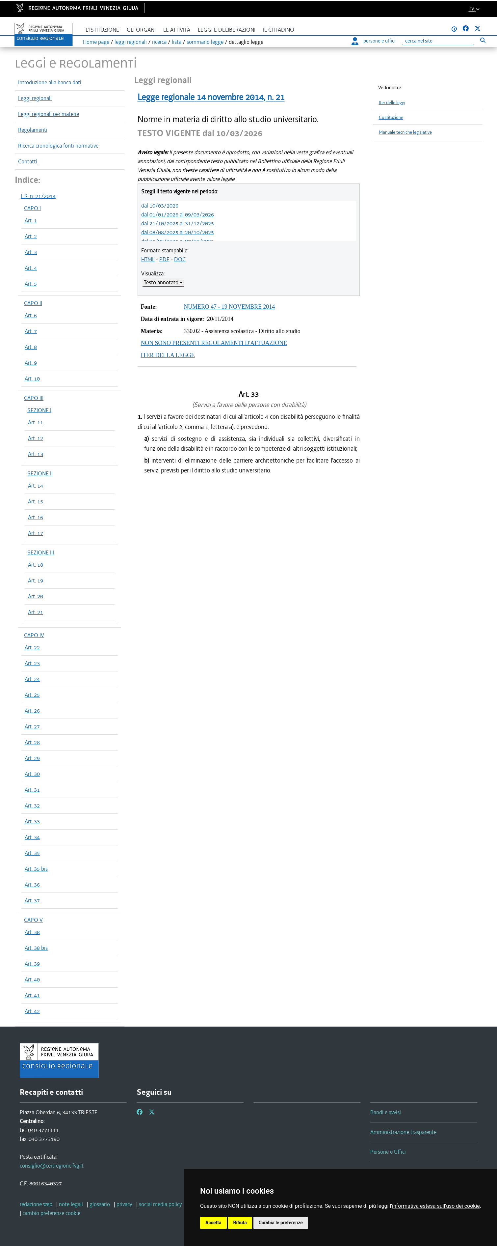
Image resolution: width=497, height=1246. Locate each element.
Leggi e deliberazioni (226, 29)
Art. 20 (35, 596)
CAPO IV (34, 635)
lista (176, 41)
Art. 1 (31, 220)
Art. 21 (35, 612)
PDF (164, 259)
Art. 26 (32, 710)
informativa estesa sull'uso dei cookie (436, 1206)
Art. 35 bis (36, 868)
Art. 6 (31, 315)
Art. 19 (35, 580)
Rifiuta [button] (240, 1222)
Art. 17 (35, 533)
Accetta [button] (213, 1222)
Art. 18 (35, 564)
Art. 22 (32, 647)
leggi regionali (131, 41)
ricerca (159, 41)
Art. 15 (35, 501)
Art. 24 (32, 679)
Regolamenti (32, 129)
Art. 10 (32, 378)
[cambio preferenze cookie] (51, 1213)
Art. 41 (32, 995)
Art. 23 (32, 663)
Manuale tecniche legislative (405, 132)
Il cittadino (278, 29)
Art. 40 (32, 979)
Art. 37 (32, 900)
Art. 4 (31, 267)
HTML (148, 259)
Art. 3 (31, 252)
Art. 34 (32, 837)
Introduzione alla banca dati (49, 82)
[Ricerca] (438, 41)
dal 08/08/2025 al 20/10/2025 (177, 232)
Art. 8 (31, 347)
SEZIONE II (40, 473)
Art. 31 (32, 789)
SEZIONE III (40, 552)
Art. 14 (35, 485)
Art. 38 (32, 932)
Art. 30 (32, 774)
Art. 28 (32, 742)
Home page (96, 41)
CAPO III (33, 398)
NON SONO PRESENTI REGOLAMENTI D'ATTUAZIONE (214, 343)
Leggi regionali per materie (48, 114)
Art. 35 (32, 853)
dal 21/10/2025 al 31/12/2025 (177, 223)
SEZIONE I (39, 410)
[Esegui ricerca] (482, 40)
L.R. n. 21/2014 (38, 196)
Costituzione (391, 117)
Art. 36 (32, 884)
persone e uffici (373, 41)
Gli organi (141, 29)
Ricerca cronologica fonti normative (58, 145)
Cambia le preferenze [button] (281, 1222)
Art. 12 (35, 438)
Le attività (176, 29)
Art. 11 (35, 422)
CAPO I (32, 208)
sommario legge (205, 41)
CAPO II (33, 303)
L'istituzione (102, 29)
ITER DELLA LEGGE (168, 355)
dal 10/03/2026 (159, 205)
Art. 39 (32, 963)
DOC (180, 259)
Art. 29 (32, 758)
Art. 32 (32, 805)
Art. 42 (32, 1011)
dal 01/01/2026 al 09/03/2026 (177, 214)
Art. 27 (32, 726)
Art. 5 (31, 283)
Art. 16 (35, 517)
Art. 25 (32, 694)
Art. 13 (35, 454)
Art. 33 (32, 821)
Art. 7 (31, 331)
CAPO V (33, 919)
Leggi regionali (35, 98)
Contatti (27, 161)
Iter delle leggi (392, 102)
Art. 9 (31, 362)
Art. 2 (31, 236)
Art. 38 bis (36, 947)
